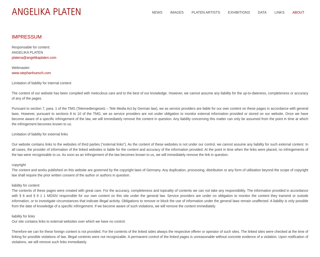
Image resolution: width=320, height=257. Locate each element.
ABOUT (298, 12)
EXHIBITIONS (239, 12)
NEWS (157, 12)
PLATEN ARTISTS (206, 12)
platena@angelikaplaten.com (34, 58)
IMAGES (177, 12)
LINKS (279, 12)
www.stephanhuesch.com (31, 73)
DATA (262, 12)
